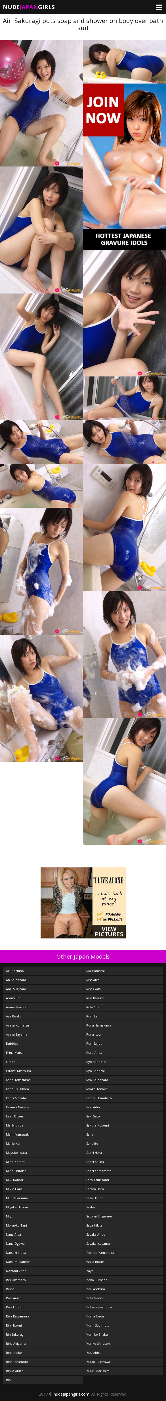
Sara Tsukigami (97, 1180)
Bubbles (12, 1043)
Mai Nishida (14, 1125)
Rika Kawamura (17, 1316)
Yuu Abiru (93, 1352)
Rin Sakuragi (15, 1334)
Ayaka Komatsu (17, 1025)
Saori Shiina (95, 1161)
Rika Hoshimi (16, 1307)
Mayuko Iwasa (16, 1152)
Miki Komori (15, 1180)
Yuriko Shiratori (98, 1343)
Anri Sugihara (16, 989)
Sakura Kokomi (97, 1125)
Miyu (9, 1216)
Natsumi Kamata (18, 1262)
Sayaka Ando (95, 1234)
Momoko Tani (16, 1225)
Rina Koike (14, 1352)
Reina (10, 1289)
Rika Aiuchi (14, 1298)
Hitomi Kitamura (18, 1071)
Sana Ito (92, 1143)
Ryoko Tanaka (96, 1089)
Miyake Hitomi (17, 1207)
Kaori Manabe (16, 1098)
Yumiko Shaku (97, 1334)
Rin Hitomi (14, 1325)
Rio (8, 1380)
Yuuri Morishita (98, 1371)
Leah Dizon (14, 1116)
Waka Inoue (95, 1262)
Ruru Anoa (94, 1052)
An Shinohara (16, 980)
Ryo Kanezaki (96, 1071)
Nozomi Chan (16, 1271)
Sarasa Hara (95, 1189)
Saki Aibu (93, 1107)
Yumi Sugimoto (98, 1325)
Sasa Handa (94, 1198)
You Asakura (95, 1289)
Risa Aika (92, 980)
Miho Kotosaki (16, 1161)
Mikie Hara (14, 1189)
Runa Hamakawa (98, 1025)
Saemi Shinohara (99, 1098)
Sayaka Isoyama (98, 1243)
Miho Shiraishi (16, 1171)
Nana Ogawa (15, 1243)
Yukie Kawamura (99, 1307)
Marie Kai (13, 1143)
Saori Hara (94, 1152)
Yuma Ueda (95, 1316)
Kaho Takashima (18, 1080)
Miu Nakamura (17, 1198)
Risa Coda (93, 989)
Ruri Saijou (94, 1043)
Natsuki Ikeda (16, 1252)
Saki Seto (93, 1116)
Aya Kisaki (13, 1016)
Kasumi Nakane (17, 1107)
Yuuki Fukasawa (98, 1362)
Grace (10, 1061)
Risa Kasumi (95, 998)
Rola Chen (94, 1007)
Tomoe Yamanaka (100, 1252)
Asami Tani (14, 998)
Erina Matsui (15, 1052)
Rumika (92, 1016)
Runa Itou (93, 1034)
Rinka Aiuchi (15, 1371)
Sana (89, 1134)
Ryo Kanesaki (96, 1061)
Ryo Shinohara (97, 1080)
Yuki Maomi (95, 1298)
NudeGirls (29, 7)
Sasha (90, 1207)
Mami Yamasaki (18, 1134)
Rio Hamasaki (96, 971)
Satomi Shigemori (99, 1216)
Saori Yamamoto (99, 1171)
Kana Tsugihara (17, 1089)
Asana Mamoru (17, 1007)
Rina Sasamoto (17, 1362)
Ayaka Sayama (16, 1034)
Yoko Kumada (96, 1280)
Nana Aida (13, 1234)
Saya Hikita (94, 1225)
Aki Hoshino (15, 971)
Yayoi (90, 1271)
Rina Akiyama (16, 1343)
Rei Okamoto (16, 1280)
